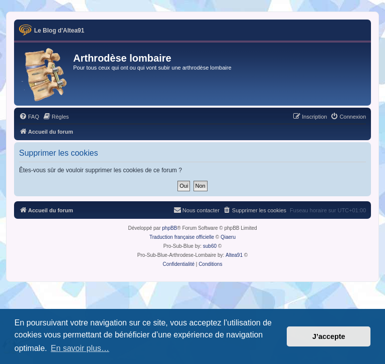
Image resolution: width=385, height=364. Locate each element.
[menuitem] (29, 117)
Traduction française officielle (181, 237)
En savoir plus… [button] (80, 348)
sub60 (210, 246)
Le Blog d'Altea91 (59, 30)
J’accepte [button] (328, 336)
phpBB (169, 228)
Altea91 (234, 255)
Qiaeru (228, 237)
